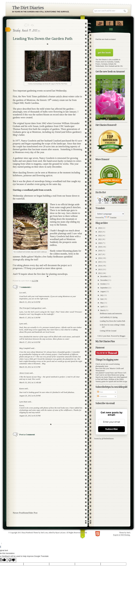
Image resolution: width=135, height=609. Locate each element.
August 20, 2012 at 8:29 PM (29, 396)
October (103, 284)
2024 (100, 228)
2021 (100, 239)
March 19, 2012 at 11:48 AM (30, 382)
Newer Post (18, 513)
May (102, 303)
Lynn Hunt (23, 402)
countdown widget (111, 200)
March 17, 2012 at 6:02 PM (29, 342)
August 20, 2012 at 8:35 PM (29, 416)
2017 (100, 254)
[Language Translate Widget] (110, 214)
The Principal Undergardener (30, 308)
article (59, 96)
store (106, 366)
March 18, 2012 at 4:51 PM (29, 367)
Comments (102, 396)
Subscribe (111, 429)
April (102, 307)
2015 (100, 262)
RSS (119, 22)
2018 (100, 251)
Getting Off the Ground (108, 331)
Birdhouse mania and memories (111, 313)
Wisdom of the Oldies (116, 379)
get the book (104, 52)
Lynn (21, 323)
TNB (85, 533)
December (104, 276)
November (104, 280)
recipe (125, 381)
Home (25, 513)
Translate (110, 218)
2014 (100, 266)
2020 (100, 243)
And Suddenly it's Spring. (109, 317)
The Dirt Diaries (28, 7)
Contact (110, 29)
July (102, 295)
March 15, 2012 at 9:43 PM (29, 302)
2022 (100, 235)
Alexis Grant (24, 373)
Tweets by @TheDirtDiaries (104, 439)
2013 (100, 269)
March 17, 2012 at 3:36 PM (29, 317)
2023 (100, 232)
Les (20, 292)
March (102, 310)
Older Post (32, 513)
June (102, 299)
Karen (21, 388)
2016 (100, 258)
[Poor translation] (11, 560)
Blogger (122, 336)
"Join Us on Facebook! (109, 22)
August (103, 291)
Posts (100, 392)
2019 (100, 247)
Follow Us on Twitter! (100, 22)
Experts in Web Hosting (121, 535)
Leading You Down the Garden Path (112, 321)
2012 (100, 273)
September (104, 288)
